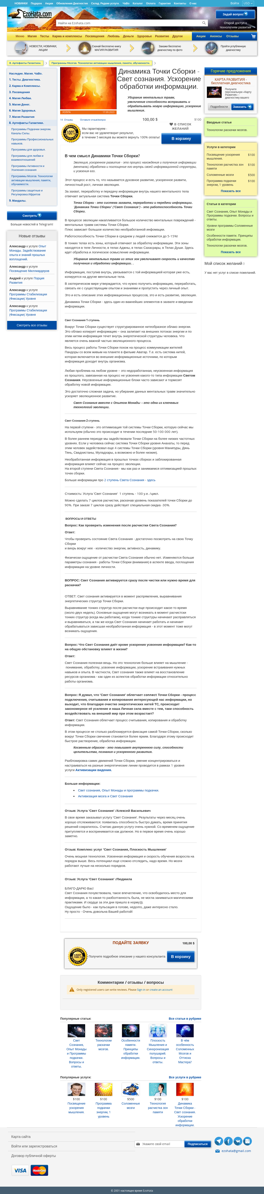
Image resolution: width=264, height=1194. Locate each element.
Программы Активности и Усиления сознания (27, 167)
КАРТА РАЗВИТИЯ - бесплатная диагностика (230, 80)
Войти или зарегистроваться (34, 1145)
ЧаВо (126, 3)
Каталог (138, 3)
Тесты (44, 36)
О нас (193, 3)
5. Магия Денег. (19, 103)
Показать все (231, 190)
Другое (177, 36)
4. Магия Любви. (20, 97)
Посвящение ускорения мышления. (76, 1106)
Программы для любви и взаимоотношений (27, 157)
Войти (235, 3)
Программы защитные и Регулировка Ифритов (27, 192)
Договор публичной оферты (33, 1154)
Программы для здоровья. (28, 148)
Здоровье (144, 36)
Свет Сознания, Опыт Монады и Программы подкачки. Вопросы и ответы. (76, 1052)
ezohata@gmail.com (236, 1150)
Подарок (36, 3)
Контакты (180, 3)
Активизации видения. (93, 769)
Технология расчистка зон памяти (158, 1106)
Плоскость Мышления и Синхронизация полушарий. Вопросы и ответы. (158, 1050)
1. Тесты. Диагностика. (25, 79)
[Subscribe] (197, 1143)
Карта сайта (21, 1135)
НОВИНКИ (21, 3)
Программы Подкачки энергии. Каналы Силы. (31, 130)
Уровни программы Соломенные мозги (230, 227)
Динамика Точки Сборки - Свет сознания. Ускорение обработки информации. (185, 1113)
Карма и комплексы (67, 36)
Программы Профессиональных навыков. (32, 140)
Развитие (162, 36)
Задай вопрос (235, 14)
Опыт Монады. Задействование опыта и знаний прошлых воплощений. (27, 251)
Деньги (128, 36)
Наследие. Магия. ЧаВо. (26, 72)
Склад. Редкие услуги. (105, 3)
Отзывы (232, 36)
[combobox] (132, 22)
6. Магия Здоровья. (22, 110)
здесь (151, 479)
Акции (49, 3)
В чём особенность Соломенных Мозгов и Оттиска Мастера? (185, 1050)
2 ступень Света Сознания (124, 479)
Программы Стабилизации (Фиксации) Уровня (28, 295)
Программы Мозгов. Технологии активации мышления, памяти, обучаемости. (32, 179)
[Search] (204, 22)
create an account (161, 989)
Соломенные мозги (131, 1104)
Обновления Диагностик (72, 3)
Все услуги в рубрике (185, 1076)
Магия (32, 36)
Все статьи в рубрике (185, 1018)
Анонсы (216, 36)
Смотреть (32, 215)
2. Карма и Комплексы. (25, 85)
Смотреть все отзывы (32, 324)
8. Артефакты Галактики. (26, 122)
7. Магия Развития (22, 116)
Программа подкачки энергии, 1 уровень (104, 1109)
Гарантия (165, 3)
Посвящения (94, 36)
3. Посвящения (19, 91)
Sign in (141, 989)
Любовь (113, 36)
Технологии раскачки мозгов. (104, 1043)
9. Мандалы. (17, 200)
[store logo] (29, 13)
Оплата (150, 3)
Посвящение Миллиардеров (29, 270)
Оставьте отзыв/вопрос (93, 118)
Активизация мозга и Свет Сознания (105, 795)
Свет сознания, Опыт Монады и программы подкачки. (118, 789)
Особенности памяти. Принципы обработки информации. (130, 1048)
